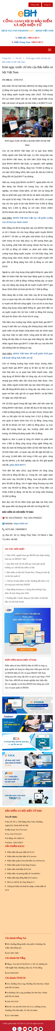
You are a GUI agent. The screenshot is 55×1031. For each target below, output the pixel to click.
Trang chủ (6, 58)
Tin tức (18, 58)
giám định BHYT (17, 465)
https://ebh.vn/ (21, 523)
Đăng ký (47, 5)
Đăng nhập (35, 5)
